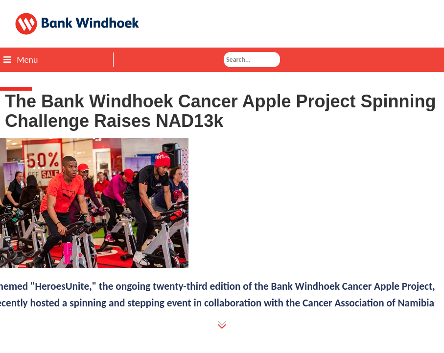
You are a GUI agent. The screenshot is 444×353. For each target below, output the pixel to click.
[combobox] (252, 59)
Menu (20, 59)
